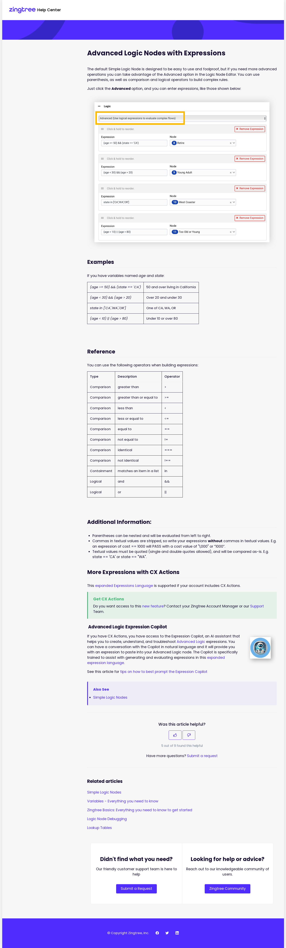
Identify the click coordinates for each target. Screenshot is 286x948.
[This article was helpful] (175, 735)
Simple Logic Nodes (110, 697)
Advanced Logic (191, 641)
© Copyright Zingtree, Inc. (128, 933)
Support (257, 606)
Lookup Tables (99, 827)
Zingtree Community (227, 888)
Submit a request (202, 755)
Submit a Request (136, 888)
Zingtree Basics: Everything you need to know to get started (139, 810)
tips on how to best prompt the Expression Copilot (163, 671)
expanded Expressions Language (124, 585)
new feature (153, 606)
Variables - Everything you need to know (122, 801)
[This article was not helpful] (189, 735)
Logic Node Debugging (107, 818)
